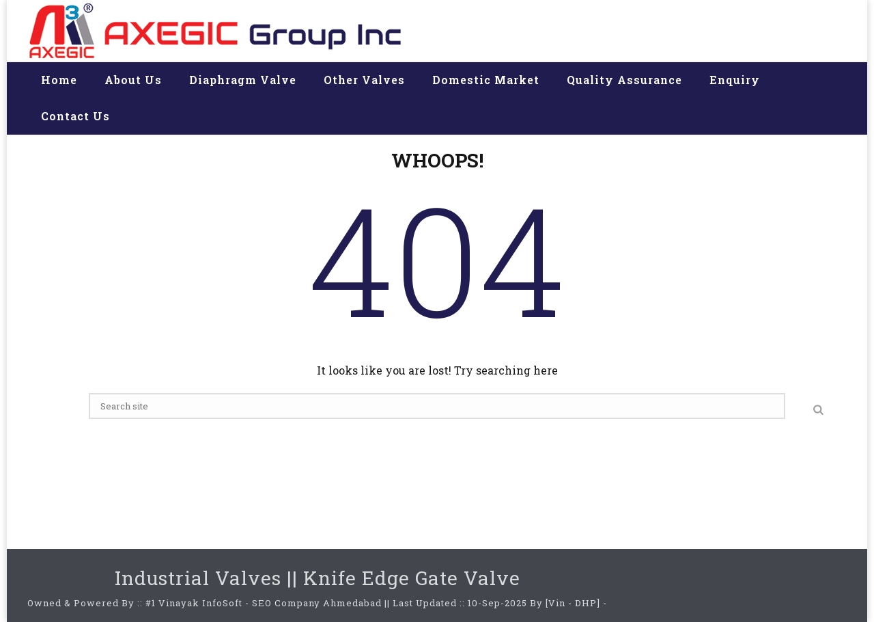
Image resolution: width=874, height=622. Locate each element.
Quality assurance (624, 79)
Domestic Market (485, 79)
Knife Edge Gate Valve (411, 578)
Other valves (364, 79)
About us (133, 79)
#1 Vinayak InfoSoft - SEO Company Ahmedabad (263, 603)
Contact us (75, 116)
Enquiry (734, 79)
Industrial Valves (198, 578)
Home (59, 79)
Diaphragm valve (242, 79)
